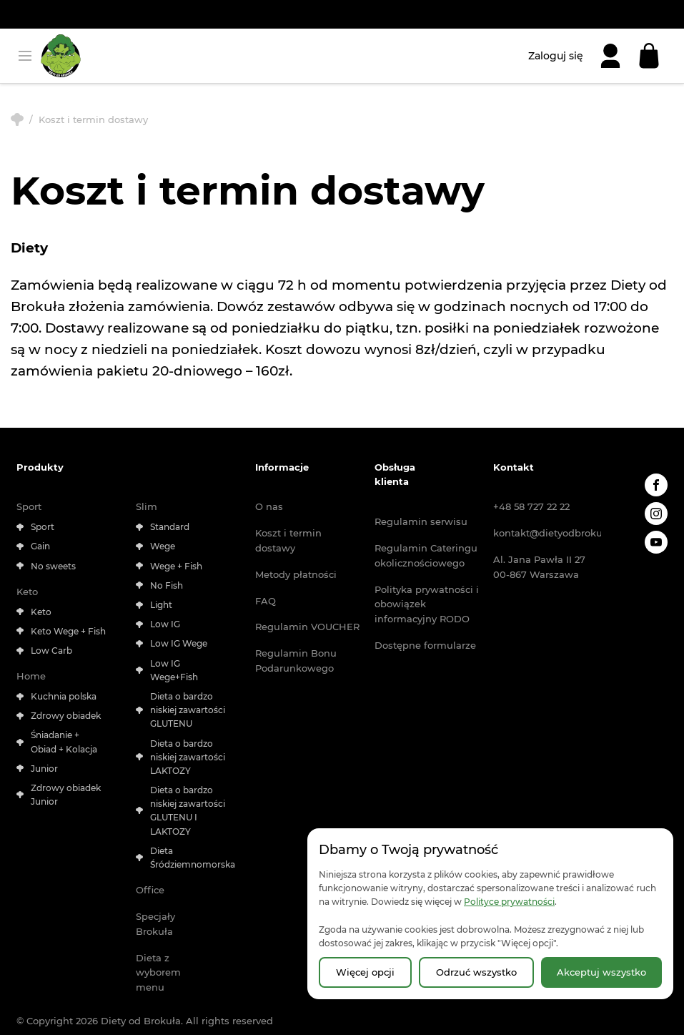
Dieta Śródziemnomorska (188, 857)
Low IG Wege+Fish (174, 670)
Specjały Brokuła (155, 924)
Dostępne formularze (425, 645)
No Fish (166, 585)
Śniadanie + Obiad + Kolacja (64, 742)
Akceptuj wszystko (601, 972)
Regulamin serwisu (421, 521)
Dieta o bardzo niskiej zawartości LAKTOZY (187, 757)
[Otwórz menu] (25, 55)
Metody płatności (296, 574)
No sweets (53, 566)
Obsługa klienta (395, 474)
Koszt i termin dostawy (288, 540)
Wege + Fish (176, 566)
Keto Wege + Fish (68, 631)
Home (31, 676)
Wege (162, 546)
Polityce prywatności (509, 901)
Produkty (40, 467)
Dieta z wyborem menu (158, 973)
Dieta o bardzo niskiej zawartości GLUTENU (187, 710)
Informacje (282, 467)
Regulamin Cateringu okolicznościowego (426, 555)
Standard (169, 526)
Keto (27, 591)
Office (150, 890)
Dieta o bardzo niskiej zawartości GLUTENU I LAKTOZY (187, 811)
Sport (28, 506)
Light (161, 604)
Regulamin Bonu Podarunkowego (296, 660)
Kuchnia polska (63, 696)
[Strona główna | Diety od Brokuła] (60, 55)
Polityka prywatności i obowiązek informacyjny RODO (427, 604)
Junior (44, 768)
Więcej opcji (365, 972)
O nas (269, 506)
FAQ (265, 601)
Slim (146, 506)
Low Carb (51, 650)
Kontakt (513, 467)
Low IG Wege (178, 643)
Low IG (165, 624)
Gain (40, 546)
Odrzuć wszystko (476, 972)
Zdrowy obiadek (66, 715)
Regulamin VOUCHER (307, 626)
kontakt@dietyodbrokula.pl (547, 533)
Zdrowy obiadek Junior (66, 795)
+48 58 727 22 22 (531, 506)
